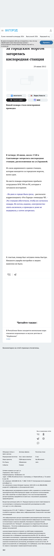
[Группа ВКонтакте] (16, 95)
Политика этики (40, 452)
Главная (21, 465)
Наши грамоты (7, 459)
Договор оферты (24, 452)
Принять (46, 42)
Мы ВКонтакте (39, 459)
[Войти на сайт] (51, 30)
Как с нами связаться (25, 456)
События (5, 465)
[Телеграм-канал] (38, 438)
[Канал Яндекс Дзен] (16, 100)
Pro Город (6, 462)
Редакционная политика (10, 456)
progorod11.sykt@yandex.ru (11, 487)
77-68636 (20, 510)
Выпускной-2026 (32, 36)
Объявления (22, 462)
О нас (37, 456)
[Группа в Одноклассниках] (43, 434)
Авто (36, 462)
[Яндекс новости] (38, 95)
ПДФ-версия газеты (25, 459)
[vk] (9, 274)
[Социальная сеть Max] (38, 100)
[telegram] (16, 274)
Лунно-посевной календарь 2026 (12, 36)
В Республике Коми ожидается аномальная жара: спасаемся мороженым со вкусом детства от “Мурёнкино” (27, 334)
